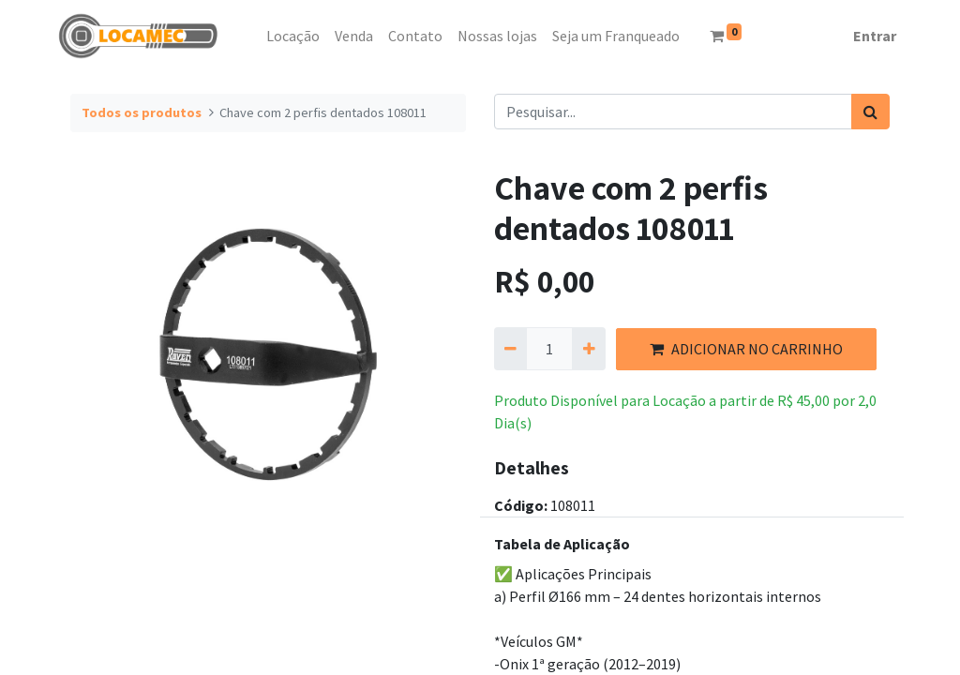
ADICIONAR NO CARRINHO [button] (746, 348)
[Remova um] (510, 348)
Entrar (874, 35)
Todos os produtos (142, 112)
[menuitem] (251, 35)
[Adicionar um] (588, 348)
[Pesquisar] (870, 111)
